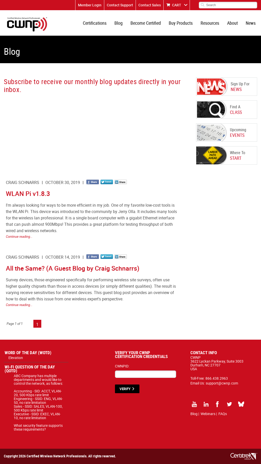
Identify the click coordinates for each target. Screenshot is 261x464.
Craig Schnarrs (22, 182)
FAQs (222, 413)
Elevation (15, 357)
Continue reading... (19, 236)
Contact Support (120, 5)
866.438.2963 (216, 378)
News (251, 23)
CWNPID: (122, 366)
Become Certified (145, 23)
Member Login (89, 5)
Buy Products (181, 23)
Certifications (95, 23)
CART (176, 5)
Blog (118, 23)
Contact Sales (149, 5)
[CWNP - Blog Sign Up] (91, 131)
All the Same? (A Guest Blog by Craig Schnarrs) (72, 268)
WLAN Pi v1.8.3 (28, 193)
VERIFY (125, 389)
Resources (210, 23)
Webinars (208, 413)
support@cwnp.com (222, 383)
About (232, 23)
